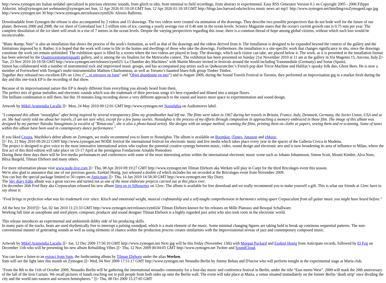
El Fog (362, 243)
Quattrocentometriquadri (60, 57)
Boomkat (222, 137)
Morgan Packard (254, 243)
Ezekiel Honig (285, 243)
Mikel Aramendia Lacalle (41, 106)
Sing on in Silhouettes (132, 186)
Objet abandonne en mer (149, 75)
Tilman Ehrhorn (129, 256)
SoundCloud (245, 248)
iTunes (237, 137)
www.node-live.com (72, 168)
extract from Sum (59, 256)
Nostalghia (172, 106)
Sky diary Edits (21, 181)
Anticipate (99, 177)
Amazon (250, 137)
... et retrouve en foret (102, 75)
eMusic (270, 137)
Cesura (26, 137)
